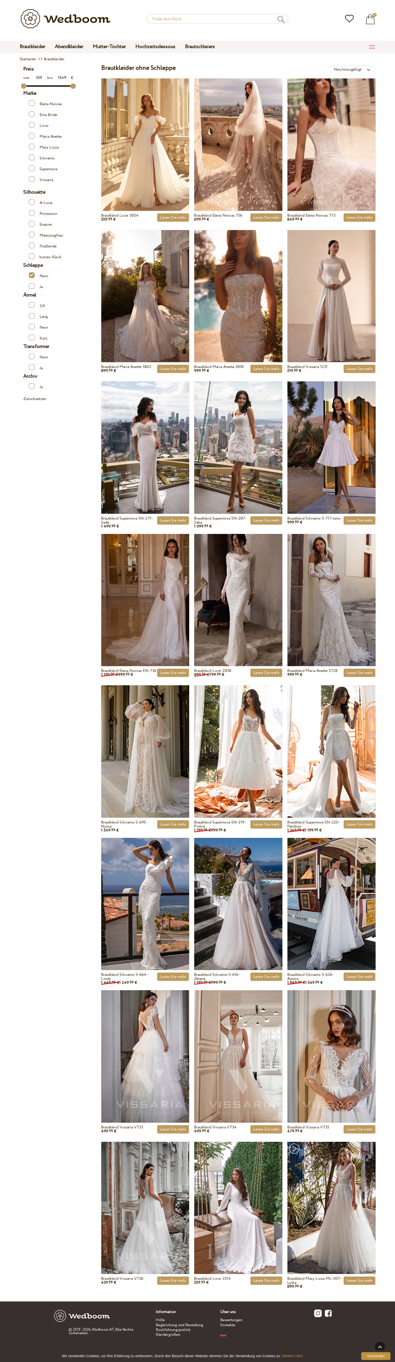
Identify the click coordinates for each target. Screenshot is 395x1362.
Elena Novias (45, 103)
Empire (40, 224)
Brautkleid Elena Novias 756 (218, 215)
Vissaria (41, 179)
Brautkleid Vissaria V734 (215, 1127)
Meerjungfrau (46, 235)
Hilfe (160, 1320)
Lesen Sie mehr (173, 217)
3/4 (37, 305)
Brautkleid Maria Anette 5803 (126, 367)
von (35, 78)
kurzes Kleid (45, 256)
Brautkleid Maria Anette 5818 (219, 367)
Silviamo (42, 158)
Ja (36, 286)
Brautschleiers (200, 46)
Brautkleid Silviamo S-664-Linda (124, 977)
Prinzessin (43, 213)
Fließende (43, 246)
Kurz (38, 338)
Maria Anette (45, 136)
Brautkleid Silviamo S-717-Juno (313, 518)
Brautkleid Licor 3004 (120, 215)
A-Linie (41, 202)
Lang (38, 316)
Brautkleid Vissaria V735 (308, 1127)
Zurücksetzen (34, 399)
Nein (38, 275)
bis (59, 78)
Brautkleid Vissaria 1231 (307, 367)
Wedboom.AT (103, 1329)
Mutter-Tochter (109, 46)
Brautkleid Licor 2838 (212, 671)
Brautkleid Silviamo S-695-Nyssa (124, 824)
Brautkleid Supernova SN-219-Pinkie (220, 824)
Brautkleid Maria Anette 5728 (312, 671)
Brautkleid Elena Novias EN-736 (128, 671)
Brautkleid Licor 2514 (212, 1279)
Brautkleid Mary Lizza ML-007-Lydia (314, 1281)
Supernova (43, 168)
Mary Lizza (44, 147)
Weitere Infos (292, 1356)
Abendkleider (69, 46)
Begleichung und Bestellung (179, 1325)
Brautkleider (32, 46)
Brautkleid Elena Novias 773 (311, 215)
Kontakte (227, 1325)
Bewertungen (231, 1320)
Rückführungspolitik (173, 1330)
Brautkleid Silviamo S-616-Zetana (217, 977)
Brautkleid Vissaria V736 (122, 1279)
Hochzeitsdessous (155, 46)
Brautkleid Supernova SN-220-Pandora (313, 824)
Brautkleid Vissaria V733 (122, 1127)
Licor (39, 125)
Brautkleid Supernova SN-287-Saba (220, 520)
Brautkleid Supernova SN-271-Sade (127, 520)
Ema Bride (43, 114)
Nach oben (380, 1347)
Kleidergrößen (168, 1335)
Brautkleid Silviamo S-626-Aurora (310, 977)
